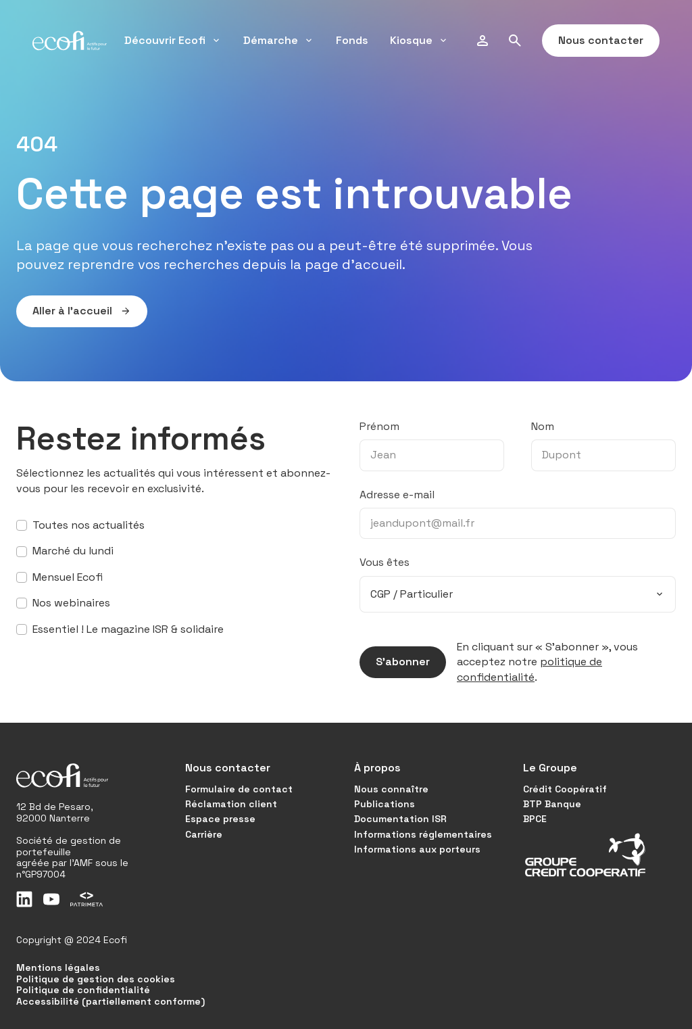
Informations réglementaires (423, 834)
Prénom (379, 426)
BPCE (535, 819)
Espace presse (220, 819)
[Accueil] (69, 40)
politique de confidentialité (529, 669)
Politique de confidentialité (83, 990)
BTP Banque (552, 804)
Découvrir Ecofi (173, 40)
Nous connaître (391, 789)
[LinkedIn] (24, 899)
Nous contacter (592, 40)
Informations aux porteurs (417, 849)
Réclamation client (231, 804)
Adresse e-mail (397, 494)
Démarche (278, 40)
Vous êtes (385, 562)
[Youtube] (51, 899)
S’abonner (395, 661)
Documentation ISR (400, 819)
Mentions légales (58, 968)
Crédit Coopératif (565, 789)
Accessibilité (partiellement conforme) (110, 1001)
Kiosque (419, 40)
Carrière (203, 834)
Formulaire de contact (239, 789)
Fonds (352, 40)
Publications (384, 804)
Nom (542, 426)
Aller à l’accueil (73, 311)
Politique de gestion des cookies (95, 979)
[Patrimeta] (86, 899)
